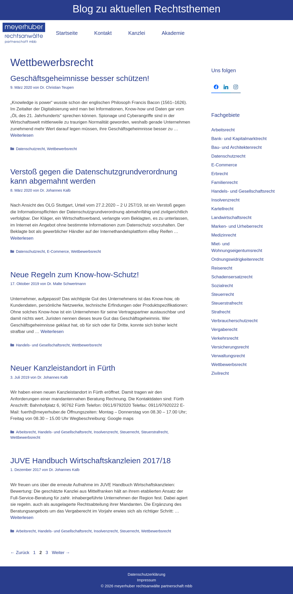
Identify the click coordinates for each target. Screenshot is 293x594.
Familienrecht (224, 182)
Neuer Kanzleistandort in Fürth (62, 368)
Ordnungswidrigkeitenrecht (237, 259)
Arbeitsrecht (26, 432)
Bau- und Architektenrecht (236, 147)
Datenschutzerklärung (146, 574)
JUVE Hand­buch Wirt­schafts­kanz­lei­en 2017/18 (90, 460)
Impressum (146, 580)
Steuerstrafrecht (154, 432)
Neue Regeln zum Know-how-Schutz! (74, 274)
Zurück (19, 552)
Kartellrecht (222, 208)
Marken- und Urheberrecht (237, 226)
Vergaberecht (224, 329)
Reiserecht (221, 268)
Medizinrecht (223, 235)
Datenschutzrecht (30, 149)
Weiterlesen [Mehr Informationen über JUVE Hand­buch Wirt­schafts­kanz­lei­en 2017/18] (21, 517)
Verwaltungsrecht (228, 355)
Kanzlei (136, 33)
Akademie (173, 33)
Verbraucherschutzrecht (234, 320)
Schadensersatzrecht (232, 276)
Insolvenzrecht (106, 432)
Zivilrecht (220, 373)
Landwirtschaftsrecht (231, 217)
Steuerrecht (129, 432)
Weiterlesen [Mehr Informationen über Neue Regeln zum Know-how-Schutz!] (51, 331)
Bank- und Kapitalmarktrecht (239, 138)
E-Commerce (58, 251)
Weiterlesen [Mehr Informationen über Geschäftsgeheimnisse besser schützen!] (21, 135)
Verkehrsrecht (224, 338)
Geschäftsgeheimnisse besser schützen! (79, 78)
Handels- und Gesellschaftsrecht (43, 345)
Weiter (61, 552)
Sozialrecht (222, 285)
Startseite (67, 33)
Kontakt (103, 33)
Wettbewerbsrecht (62, 149)
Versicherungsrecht (230, 347)
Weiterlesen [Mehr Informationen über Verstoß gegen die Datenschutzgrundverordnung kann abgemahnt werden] (21, 238)
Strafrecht (220, 312)
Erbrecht (219, 173)
